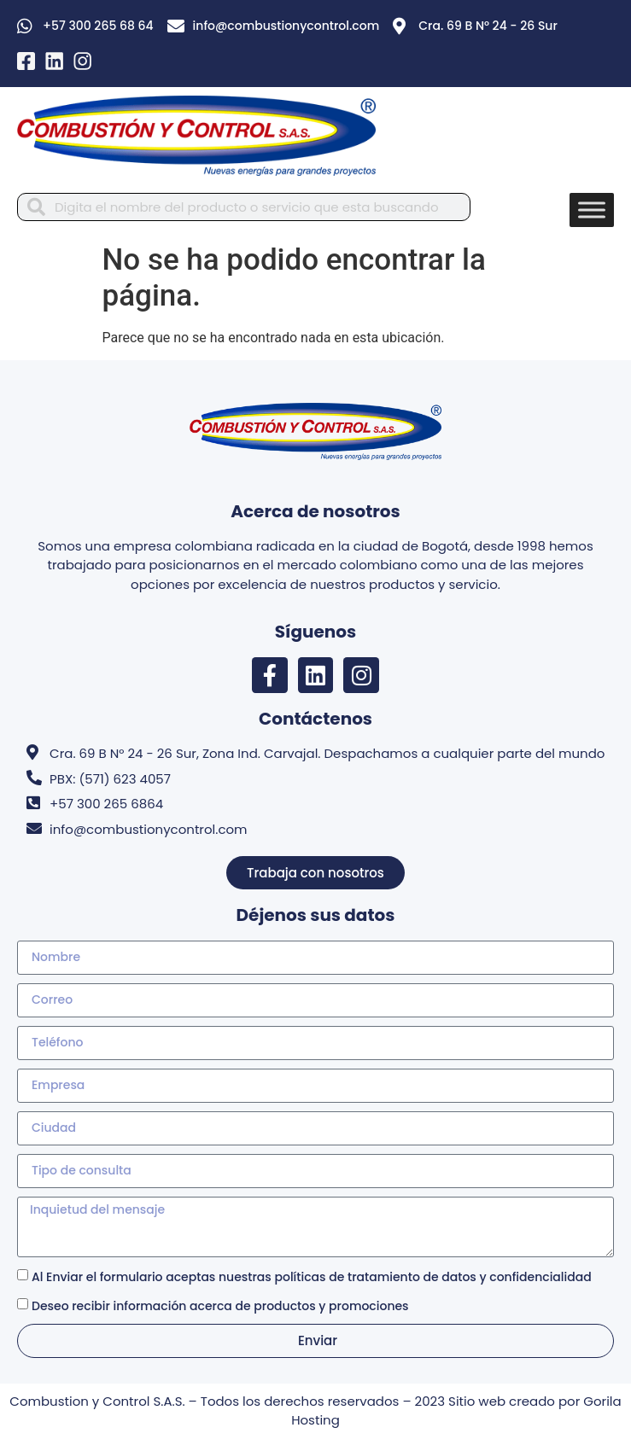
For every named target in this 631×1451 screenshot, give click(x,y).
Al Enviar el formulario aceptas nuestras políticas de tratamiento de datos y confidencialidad (312, 1276)
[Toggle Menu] (591, 209)
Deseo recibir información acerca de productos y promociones (220, 1305)
